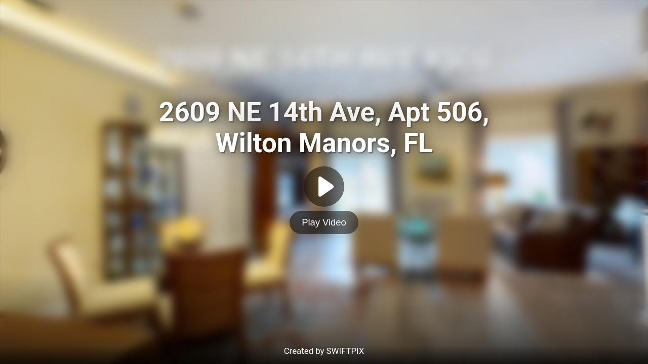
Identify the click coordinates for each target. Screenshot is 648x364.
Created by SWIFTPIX (324, 351)
